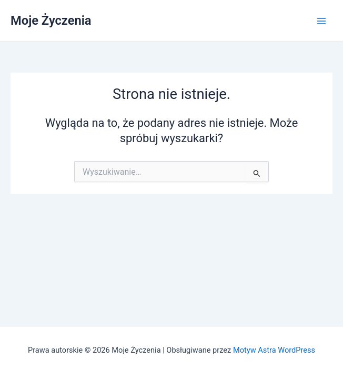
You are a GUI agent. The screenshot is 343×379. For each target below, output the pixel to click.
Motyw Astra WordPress (274, 350)
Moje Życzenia (51, 20)
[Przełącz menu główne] (321, 21)
